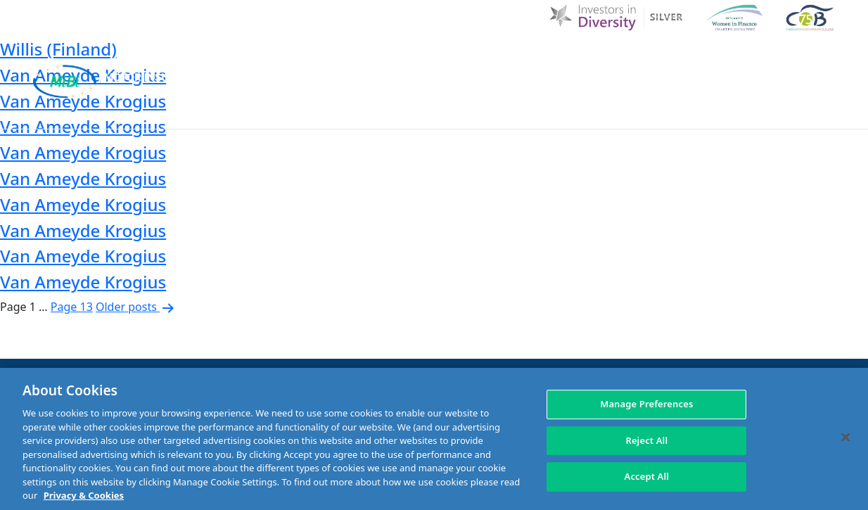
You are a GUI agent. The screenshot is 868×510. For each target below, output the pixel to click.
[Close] (845, 437)
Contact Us (702, 58)
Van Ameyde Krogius (83, 152)
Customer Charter (601, 58)
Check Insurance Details (642, 110)
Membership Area (783, 110)
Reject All (646, 440)
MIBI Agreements (394, 110)
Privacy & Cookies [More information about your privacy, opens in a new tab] (84, 495)
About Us (430, 58)
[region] (434, 439)
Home (330, 58)
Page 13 (72, 306)
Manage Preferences (646, 403)
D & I (375, 58)
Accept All (647, 477)
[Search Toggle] (823, 58)
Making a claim (506, 110)
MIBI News (502, 58)
